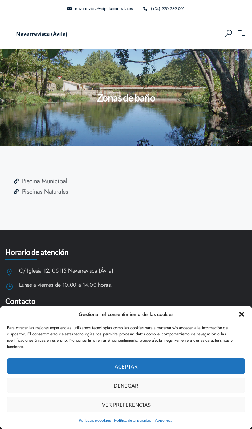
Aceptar (126, 366)
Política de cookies (95, 420)
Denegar (126, 385)
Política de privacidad (133, 420)
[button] (241, 314)
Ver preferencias (126, 405)
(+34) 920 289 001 (164, 8)
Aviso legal (164, 420)
